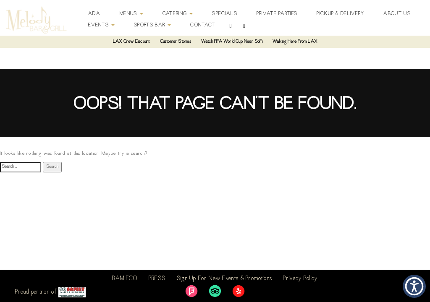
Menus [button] (131, 14)
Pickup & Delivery (340, 14)
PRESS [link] (157, 279)
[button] (414, 286)
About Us (396, 14)
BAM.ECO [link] (124, 279)
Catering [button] (178, 14)
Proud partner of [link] (50, 292)
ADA (94, 14)
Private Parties (277, 14)
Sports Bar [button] (152, 25)
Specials (224, 14)
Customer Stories (175, 41)
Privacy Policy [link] (300, 279)
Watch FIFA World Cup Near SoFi (231, 41)
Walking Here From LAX (295, 41)
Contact (202, 25)
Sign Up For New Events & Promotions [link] (225, 279)
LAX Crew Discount (131, 41)
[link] (191, 291)
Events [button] (101, 25)
